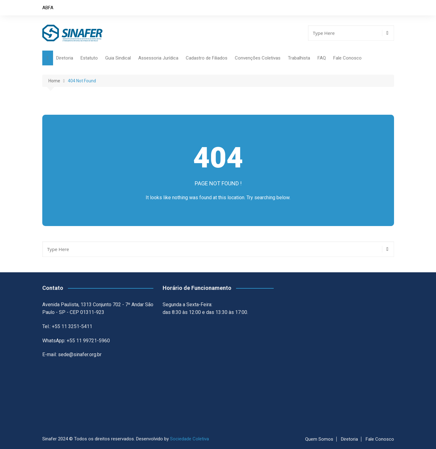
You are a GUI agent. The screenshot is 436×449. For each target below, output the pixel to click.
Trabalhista (299, 58)
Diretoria (64, 58)
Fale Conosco (347, 58)
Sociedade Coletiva (189, 439)
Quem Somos (319, 439)
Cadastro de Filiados (206, 58)
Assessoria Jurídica (158, 58)
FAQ (322, 58)
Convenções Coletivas (257, 58)
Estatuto (89, 58)
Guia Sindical (118, 58)
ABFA (47, 7)
